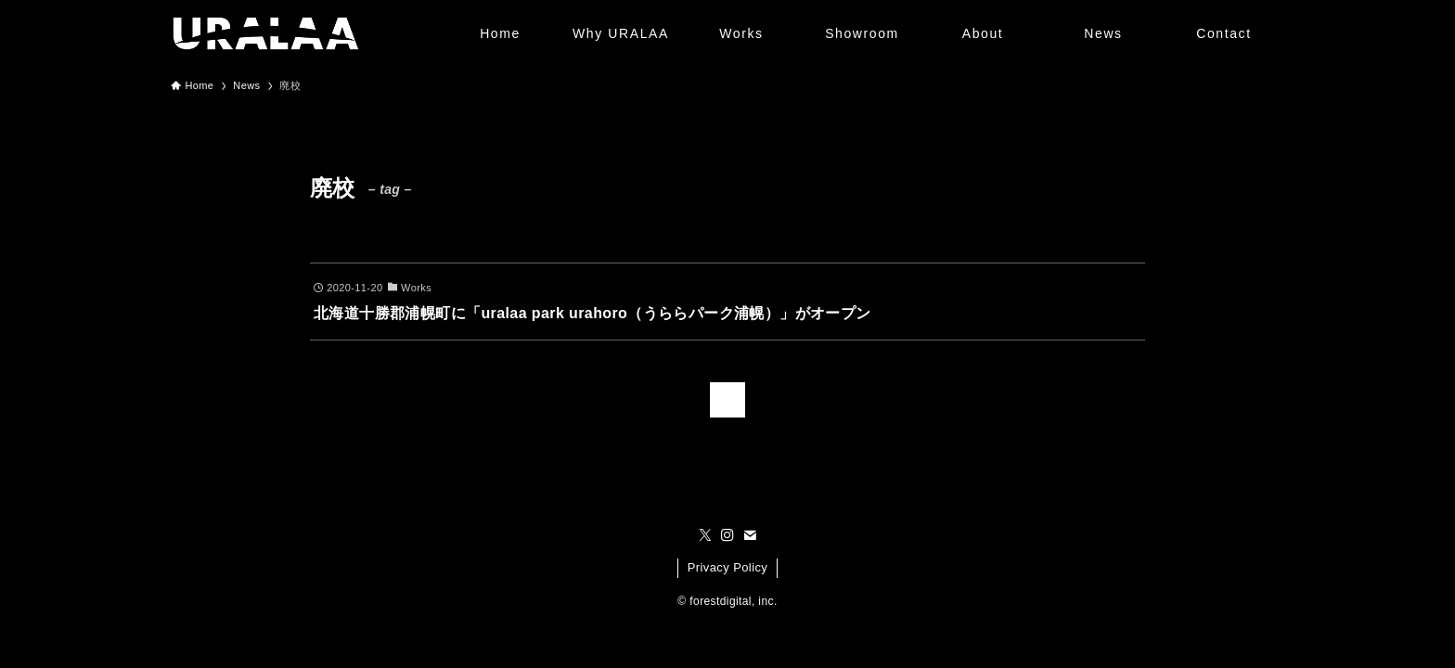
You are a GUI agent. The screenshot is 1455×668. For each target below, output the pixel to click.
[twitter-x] (705, 535)
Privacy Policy (728, 567)
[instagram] (727, 535)
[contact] (749, 535)
